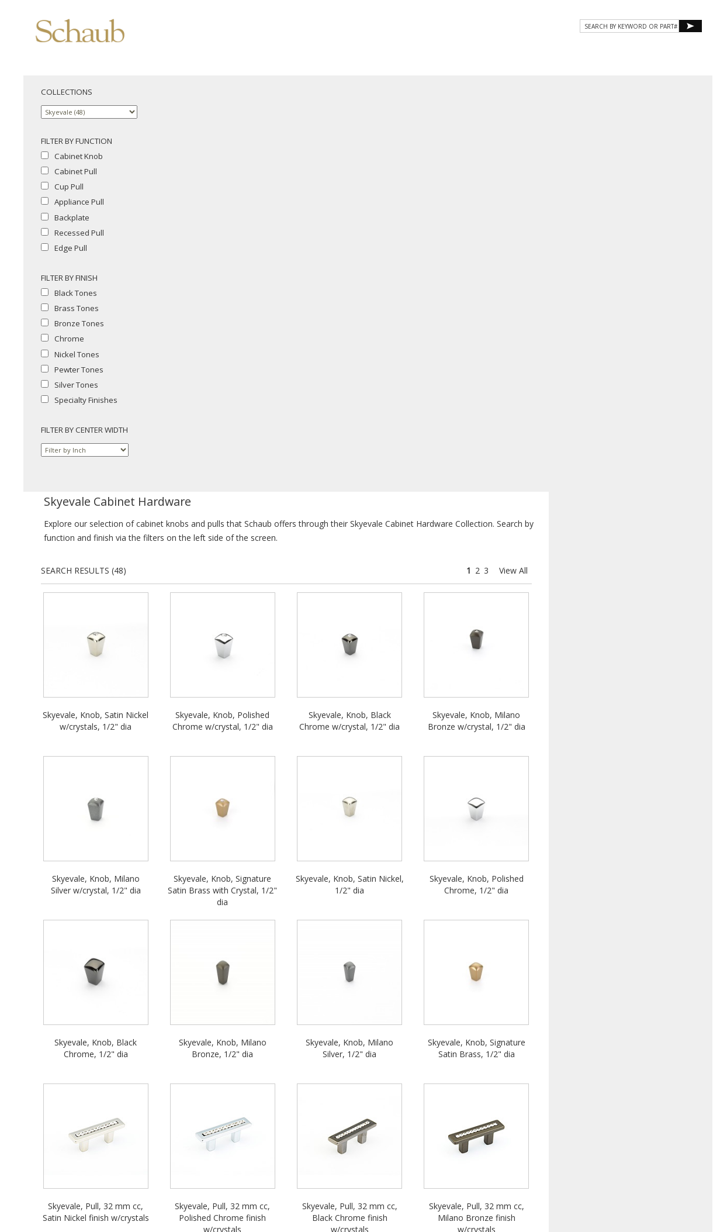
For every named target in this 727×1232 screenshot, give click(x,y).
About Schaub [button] (347, 51)
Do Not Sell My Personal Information (596, 1133)
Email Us (604, 1111)
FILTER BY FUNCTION (76, 141)
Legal (606, 1122)
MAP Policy (639, 1122)
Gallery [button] (482, 51)
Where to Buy (562, 1111)
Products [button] (420, 51)
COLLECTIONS (66, 92)
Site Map (639, 1111)
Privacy (546, 1122)
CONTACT (605, 51)
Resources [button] (545, 51)
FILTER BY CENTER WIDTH (84, 430)
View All (681, 154)
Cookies (578, 1122)
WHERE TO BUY (667, 51)
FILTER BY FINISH (69, 277)
